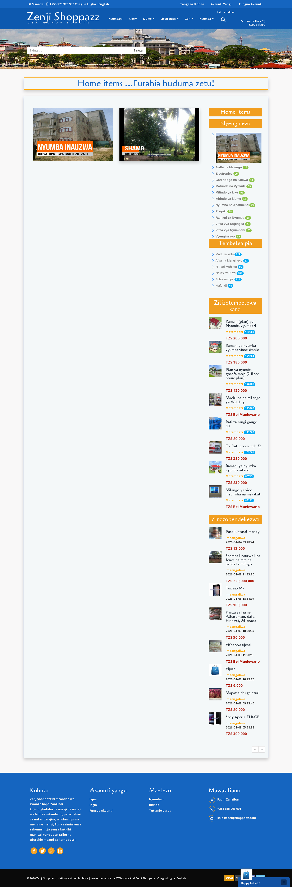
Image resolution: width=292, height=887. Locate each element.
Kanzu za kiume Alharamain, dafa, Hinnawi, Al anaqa (241, 616)
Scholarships (229, 279)
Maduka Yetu (229, 254)
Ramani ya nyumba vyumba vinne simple (242, 348)
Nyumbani (116, 19)
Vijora (230, 669)
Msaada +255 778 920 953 (52, 4)
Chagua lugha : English (92, 4)
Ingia (93, 805)
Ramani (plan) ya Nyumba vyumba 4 (241, 324)
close (284, 882)
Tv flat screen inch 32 (243, 446)
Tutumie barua (160, 810)
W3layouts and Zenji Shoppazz (135, 878)
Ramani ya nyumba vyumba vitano (241, 468)
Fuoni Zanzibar (228, 799)
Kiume (148, 19)
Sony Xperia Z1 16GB (242, 717)
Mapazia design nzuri (242, 693)
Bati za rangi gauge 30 (241, 424)
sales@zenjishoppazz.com (236, 818)
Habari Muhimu (229, 267)
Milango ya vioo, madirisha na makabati (243, 492)
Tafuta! (138, 50)
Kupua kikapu (257, 24)
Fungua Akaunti (250, 4)
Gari (189, 19)
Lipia (93, 799)
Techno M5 (235, 588)
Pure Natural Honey (243, 532)
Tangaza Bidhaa (192, 4)
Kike (133, 19)
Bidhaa (154, 805)
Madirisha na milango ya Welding (243, 400)
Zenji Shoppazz (63, 16)
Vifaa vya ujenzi (238, 645)
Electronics (169, 19)
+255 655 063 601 (229, 809)
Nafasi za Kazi (230, 273)
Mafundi (224, 286)
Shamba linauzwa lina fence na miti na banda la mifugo (243, 560)
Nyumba (207, 19)
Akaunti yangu (221, 4)
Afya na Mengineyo (232, 261)
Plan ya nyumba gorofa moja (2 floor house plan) (242, 374)
